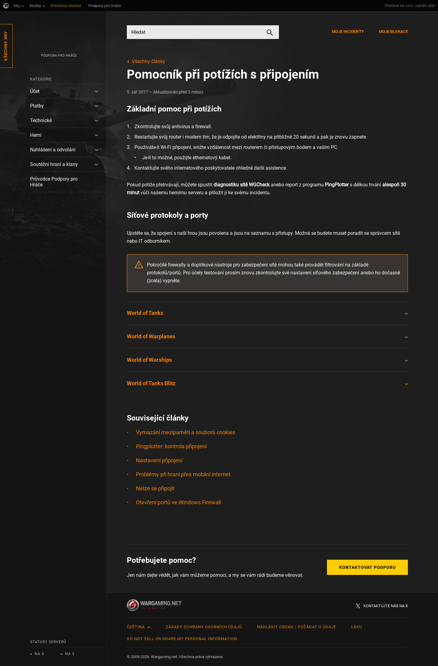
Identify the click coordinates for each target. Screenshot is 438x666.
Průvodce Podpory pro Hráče (54, 182)
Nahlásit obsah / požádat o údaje (296, 627)
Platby (37, 106)
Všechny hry (5, 46)
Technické (41, 120)
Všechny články (148, 61)
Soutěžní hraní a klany (54, 164)
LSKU (356, 627)
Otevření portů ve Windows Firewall (178, 502)
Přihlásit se (394, 5)
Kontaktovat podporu (367, 567)
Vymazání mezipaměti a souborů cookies (185, 432)
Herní (35, 135)
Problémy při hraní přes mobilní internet (183, 474)
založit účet (425, 5)
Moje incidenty (347, 31)
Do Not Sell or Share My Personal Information (182, 638)
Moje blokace (393, 31)
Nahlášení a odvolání (52, 150)
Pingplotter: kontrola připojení (171, 446)
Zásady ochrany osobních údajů (204, 627)
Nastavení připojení (159, 460)
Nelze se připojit (155, 488)
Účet (35, 91)
